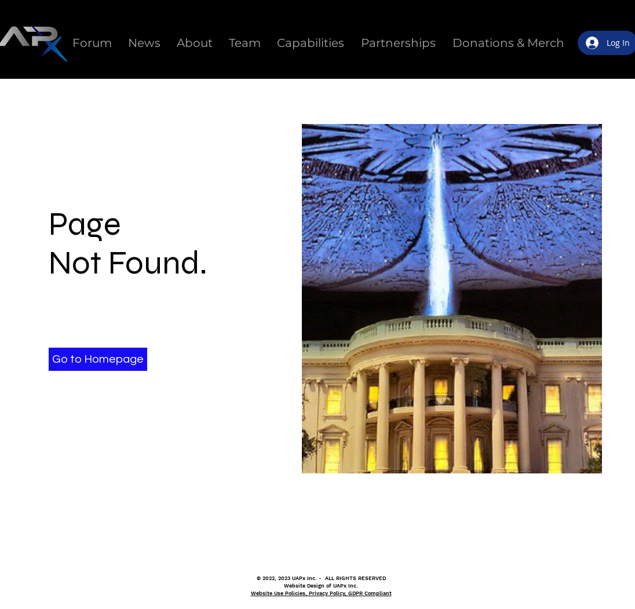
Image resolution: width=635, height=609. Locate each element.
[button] (98, 359)
